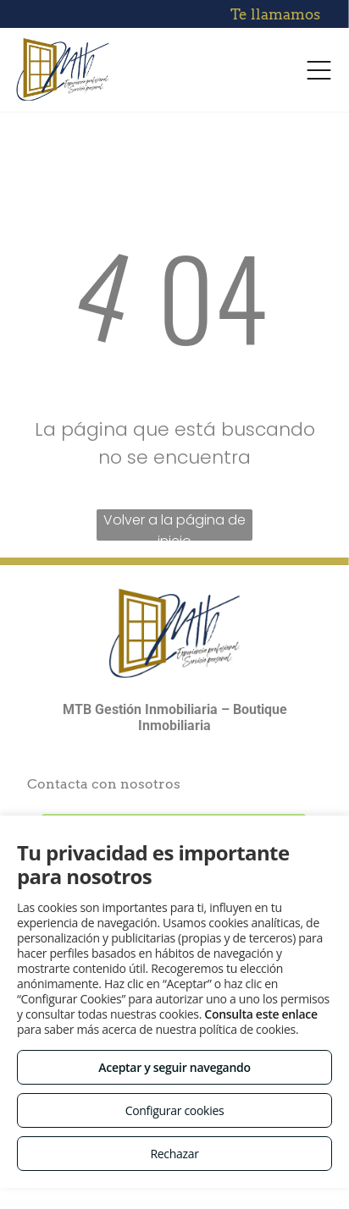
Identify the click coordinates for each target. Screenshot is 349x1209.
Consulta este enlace (260, 1014)
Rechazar (174, 1154)
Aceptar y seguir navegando (174, 1067)
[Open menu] (318, 70)
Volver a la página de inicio (174, 525)
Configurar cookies (174, 1110)
